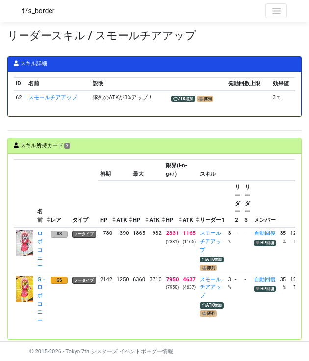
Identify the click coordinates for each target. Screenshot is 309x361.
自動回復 (265, 233)
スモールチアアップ (52, 97)
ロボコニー (40, 249)
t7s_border (38, 11)
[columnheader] (24, 193)
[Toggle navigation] (276, 10)
